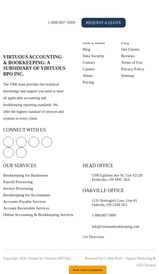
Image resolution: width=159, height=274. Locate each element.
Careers (89, 69)
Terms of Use (131, 62)
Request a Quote (120, 22)
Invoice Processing (18, 188)
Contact (89, 62)
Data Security (93, 56)
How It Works (94, 43)
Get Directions (93, 237)
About (88, 75)
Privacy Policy (132, 69)
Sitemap (127, 75)
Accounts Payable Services (24, 201)
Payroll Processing (18, 182)
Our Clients (130, 49)
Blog (86, 49)
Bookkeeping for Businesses (25, 175)
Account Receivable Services (26, 208)
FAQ (125, 43)
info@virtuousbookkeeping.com (116, 227)
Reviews (128, 56)
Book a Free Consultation (87, 269)
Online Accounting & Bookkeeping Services (38, 215)
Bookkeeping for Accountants (26, 195)
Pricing (88, 82)
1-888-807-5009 (77, 22)
